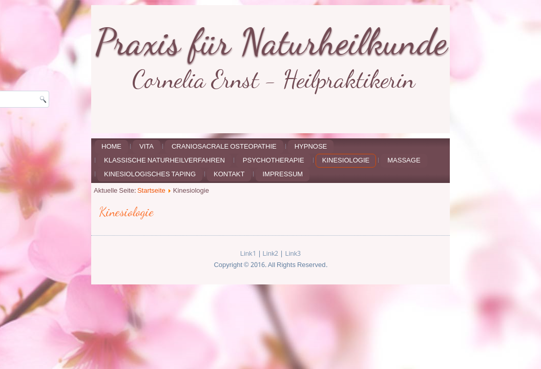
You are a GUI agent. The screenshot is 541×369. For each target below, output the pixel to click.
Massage (403, 161)
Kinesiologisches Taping (150, 174)
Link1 (248, 254)
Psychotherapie (273, 161)
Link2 (271, 254)
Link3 (293, 254)
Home (111, 147)
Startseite (151, 191)
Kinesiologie (345, 161)
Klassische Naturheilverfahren (164, 161)
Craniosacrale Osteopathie (224, 147)
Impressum (282, 174)
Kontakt (229, 174)
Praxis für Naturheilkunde (271, 41)
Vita (146, 147)
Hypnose (311, 147)
